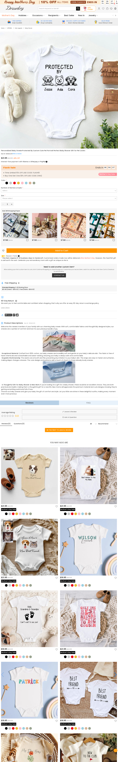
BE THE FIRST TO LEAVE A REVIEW (59, 430)
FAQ (88, 402)
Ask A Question (69, 417)
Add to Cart (61, 250)
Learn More (5, 308)
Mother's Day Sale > (107, 174)
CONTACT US (59, 275)
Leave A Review (69, 412)
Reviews (29, 402)
